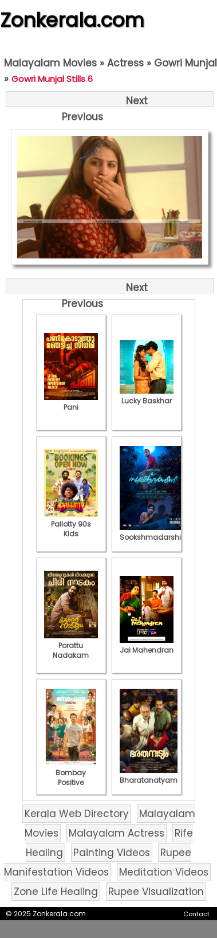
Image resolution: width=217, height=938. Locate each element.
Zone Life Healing (56, 891)
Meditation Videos (163, 872)
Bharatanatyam (148, 775)
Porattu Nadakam (71, 645)
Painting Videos (111, 852)
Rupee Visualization (156, 891)
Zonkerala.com (72, 20)
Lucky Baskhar (146, 396)
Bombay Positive (71, 772)
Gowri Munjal (185, 63)
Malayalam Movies (50, 63)
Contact (196, 914)
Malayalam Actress (116, 833)
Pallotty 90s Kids (71, 524)
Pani (71, 402)
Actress (125, 63)
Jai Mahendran (146, 645)
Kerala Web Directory (77, 814)
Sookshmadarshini (153, 532)
